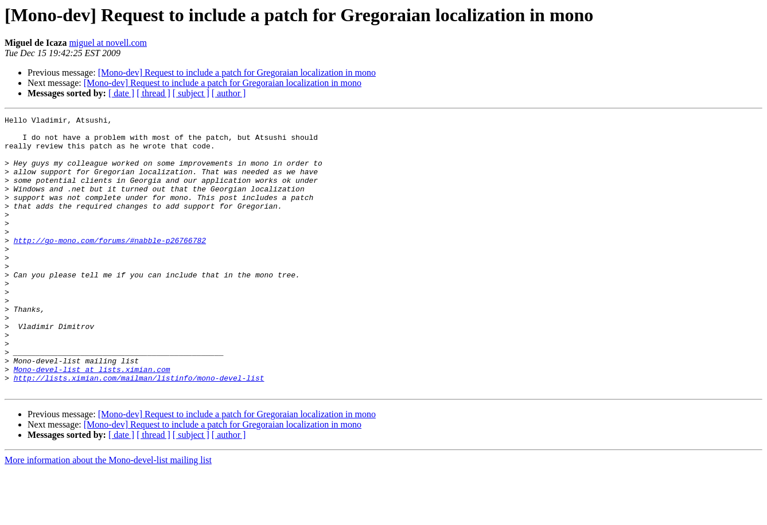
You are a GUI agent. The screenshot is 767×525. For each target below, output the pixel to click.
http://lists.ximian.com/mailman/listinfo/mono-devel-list (139, 431)
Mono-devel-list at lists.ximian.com (92, 421)
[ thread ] (153, 93)
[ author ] (229, 93)
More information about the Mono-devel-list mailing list (108, 515)
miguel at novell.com (108, 43)
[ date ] (121, 93)
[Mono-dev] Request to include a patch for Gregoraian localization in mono (237, 72)
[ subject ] (191, 93)
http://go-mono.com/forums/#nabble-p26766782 (110, 266)
